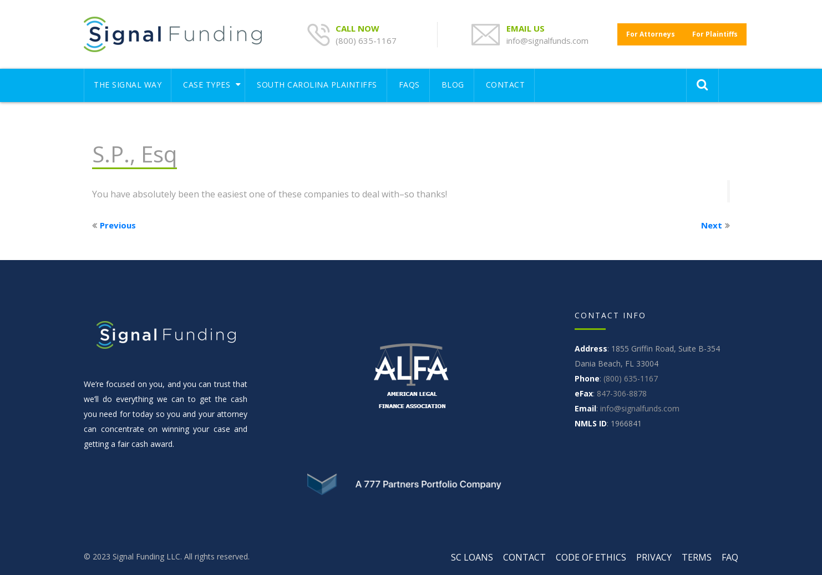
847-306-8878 (622, 393)
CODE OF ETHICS (591, 557)
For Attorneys (650, 34)
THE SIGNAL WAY (127, 84)
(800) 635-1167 (366, 40)
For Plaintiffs (715, 34)
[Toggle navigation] (610, 80)
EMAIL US (526, 28)
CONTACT (505, 84)
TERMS (697, 557)
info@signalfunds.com (547, 40)
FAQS (409, 84)
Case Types (206, 84)
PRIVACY (654, 557)
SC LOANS (472, 557)
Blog (453, 84)
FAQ (730, 557)
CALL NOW (359, 28)
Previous (118, 225)
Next (711, 225)
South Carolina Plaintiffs (317, 84)
